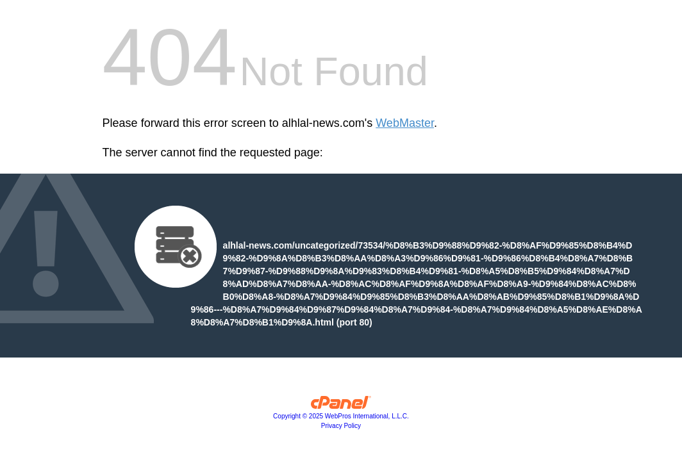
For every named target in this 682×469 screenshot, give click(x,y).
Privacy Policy (341, 425)
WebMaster (405, 123)
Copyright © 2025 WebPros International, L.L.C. (341, 416)
